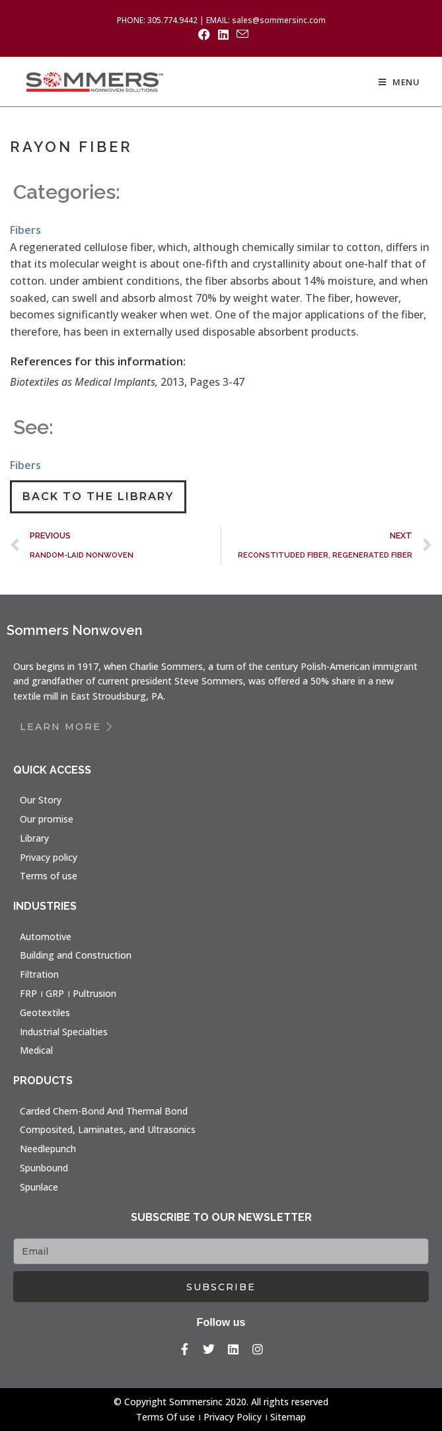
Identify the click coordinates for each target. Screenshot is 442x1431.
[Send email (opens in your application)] (240, 34)
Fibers (25, 230)
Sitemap (288, 1417)
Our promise (46, 819)
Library (34, 838)
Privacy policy (48, 857)
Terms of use (48, 875)
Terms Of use (165, 1417)
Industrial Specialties (64, 1031)
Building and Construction (75, 955)
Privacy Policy (232, 1417)
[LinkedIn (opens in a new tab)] (223, 34)
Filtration (39, 974)
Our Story (40, 799)
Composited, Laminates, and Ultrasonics (108, 1129)
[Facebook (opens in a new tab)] (204, 34)
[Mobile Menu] (399, 82)
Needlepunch (48, 1148)
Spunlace (39, 1187)
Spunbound (44, 1167)
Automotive (45, 936)
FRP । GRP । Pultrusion (68, 993)
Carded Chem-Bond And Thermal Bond (104, 1111)
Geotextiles (45, 1012)
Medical (36, 1050)
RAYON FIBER (71, 146)
